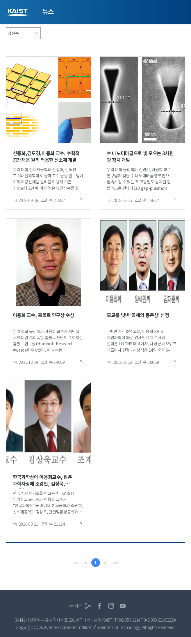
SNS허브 (74, 606)
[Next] (105, 562)
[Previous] (86, 562)
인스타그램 (111, 606)
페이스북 (99, 606)
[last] (114, 562)
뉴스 (47, 12)
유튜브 (123, 606)
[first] (76, 562)
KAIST (18, 13)
